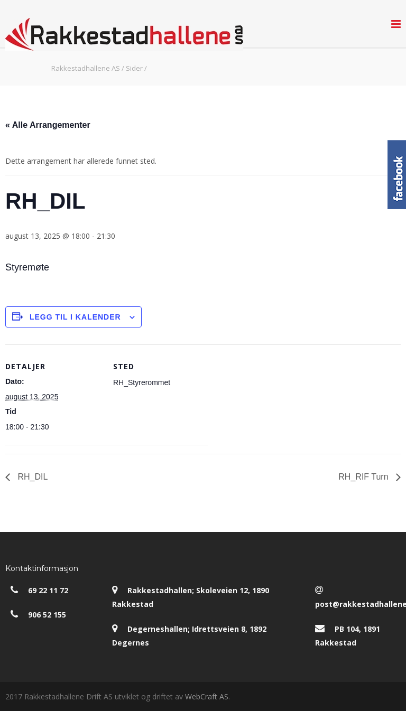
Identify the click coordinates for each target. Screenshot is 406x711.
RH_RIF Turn (364, 476)
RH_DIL (31, 476)
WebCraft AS (206, 696)
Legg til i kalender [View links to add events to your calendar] (75, 317)
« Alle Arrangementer (47, 124)
